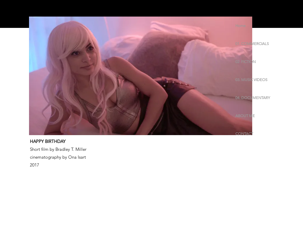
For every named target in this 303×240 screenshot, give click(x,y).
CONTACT (244, 134)
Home (240, 26)
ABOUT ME (245, 116)
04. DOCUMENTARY (252, 98)
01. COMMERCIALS (252, 44)
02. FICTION (245, 62)
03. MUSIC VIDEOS (251, 80)
